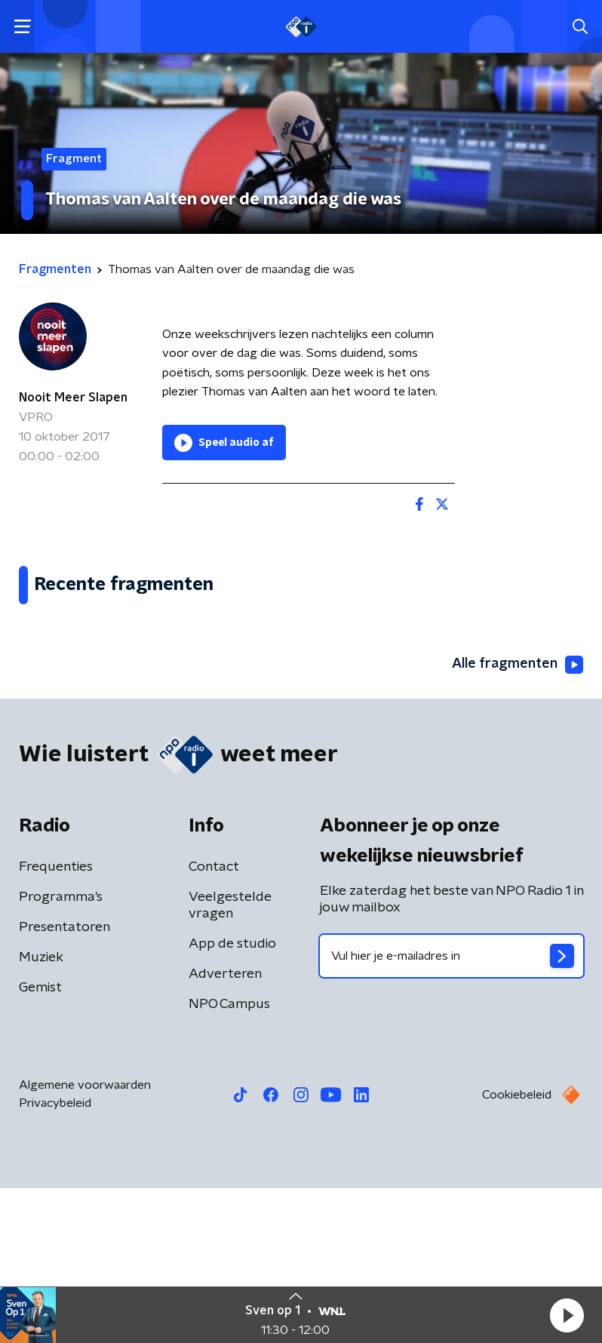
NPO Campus (229, 1159)
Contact (214, 1021)
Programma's (61, 1052)
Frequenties (56, 1021)
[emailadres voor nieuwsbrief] (451, 1110)
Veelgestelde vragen (230, 1060)
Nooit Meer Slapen (73, 398)
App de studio (232, 1098)
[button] (566, 1315)
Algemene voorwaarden (85, 1240)
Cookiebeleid (516, 1249)
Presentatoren (64, 1082)
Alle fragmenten (517, 819)
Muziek (41, 1112)
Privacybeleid (55, 1258)
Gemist (40, 1142)
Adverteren (225, 1129)
